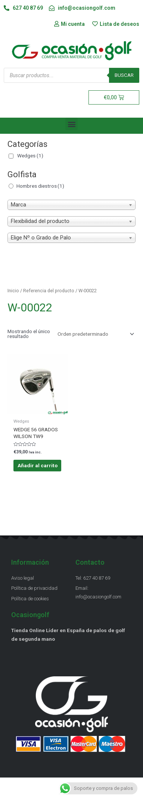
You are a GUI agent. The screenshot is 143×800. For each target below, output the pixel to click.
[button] (71, 124)
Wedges (30, 156)
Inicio (13, 290)
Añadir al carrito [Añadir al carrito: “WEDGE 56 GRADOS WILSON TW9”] (37, 465)
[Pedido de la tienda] (94, 334)
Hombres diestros (40, 186)
